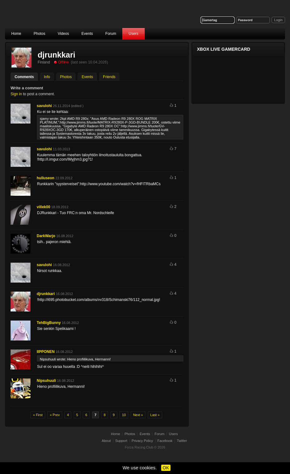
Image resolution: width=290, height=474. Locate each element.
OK (166, 467)
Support (121, 441)
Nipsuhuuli (46, 380)
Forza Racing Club (53, 17)
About (106, 441)
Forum (110, 33)
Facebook (164, 441)
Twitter (182, 441)
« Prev (55, 415)
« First (38, 415)
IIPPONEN (45, 352)
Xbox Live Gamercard (223, 49)
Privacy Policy (142, 441)
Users (133, 33)
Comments (24, 77)
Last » (155, 415)
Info (47, 77)
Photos (39, 33)
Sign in (16, 94)
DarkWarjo (46, 236)
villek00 (43, 207)
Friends (109, 77)
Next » (138, 415)
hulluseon (45, 178)
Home (16, 33)
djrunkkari (46, 294)
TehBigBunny (49, 323)
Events (87, 33)
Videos (63, 33)
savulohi (44, 106)
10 (124, 415)
